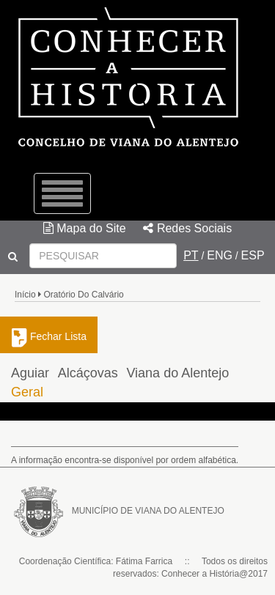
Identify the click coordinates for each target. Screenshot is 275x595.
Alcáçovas (88, 373)
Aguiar (30, 373)
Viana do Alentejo (177, 373)
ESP (253, 255)
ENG (219, 255)
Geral (27, 392)
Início (25, 294)
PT (190, 255)
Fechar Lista (49, 336)
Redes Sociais (187, 228)
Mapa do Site (84, 228)
